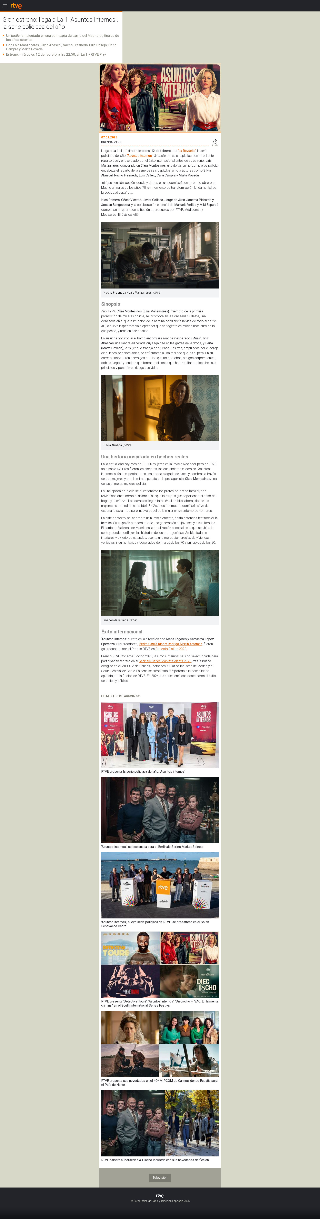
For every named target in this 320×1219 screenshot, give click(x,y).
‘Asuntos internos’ (139, 156)
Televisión (160, 1178)
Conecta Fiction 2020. (171, 649)
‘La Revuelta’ (187, 151)
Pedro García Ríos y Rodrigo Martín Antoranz (170, 644)
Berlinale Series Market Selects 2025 (165, 661)
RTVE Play (98, 54)
